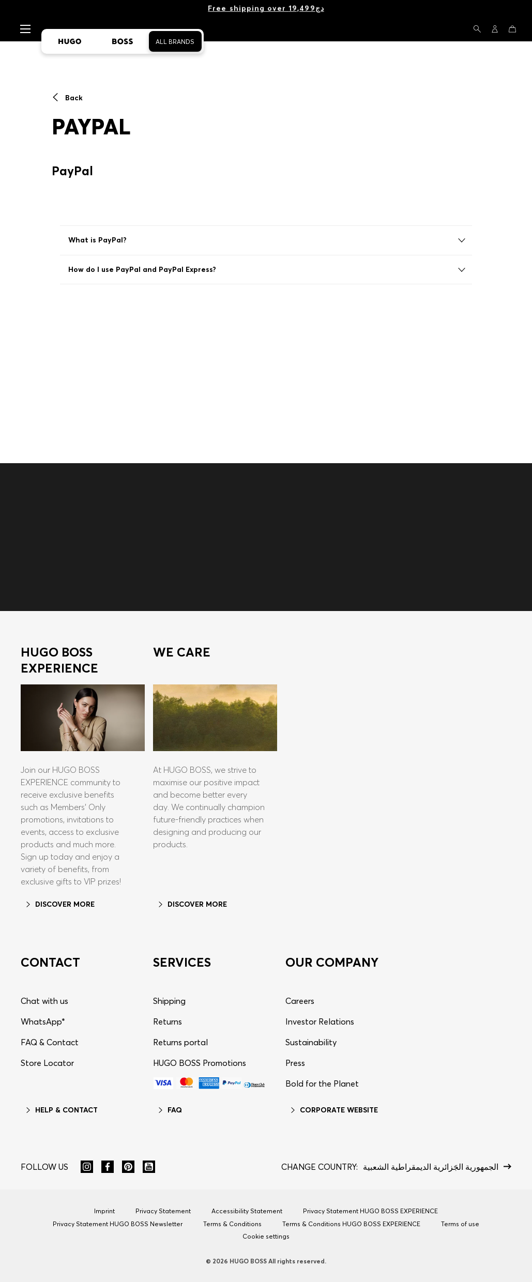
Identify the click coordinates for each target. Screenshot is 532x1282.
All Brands (175, 41)
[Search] (477, 29)
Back (67, 97)
